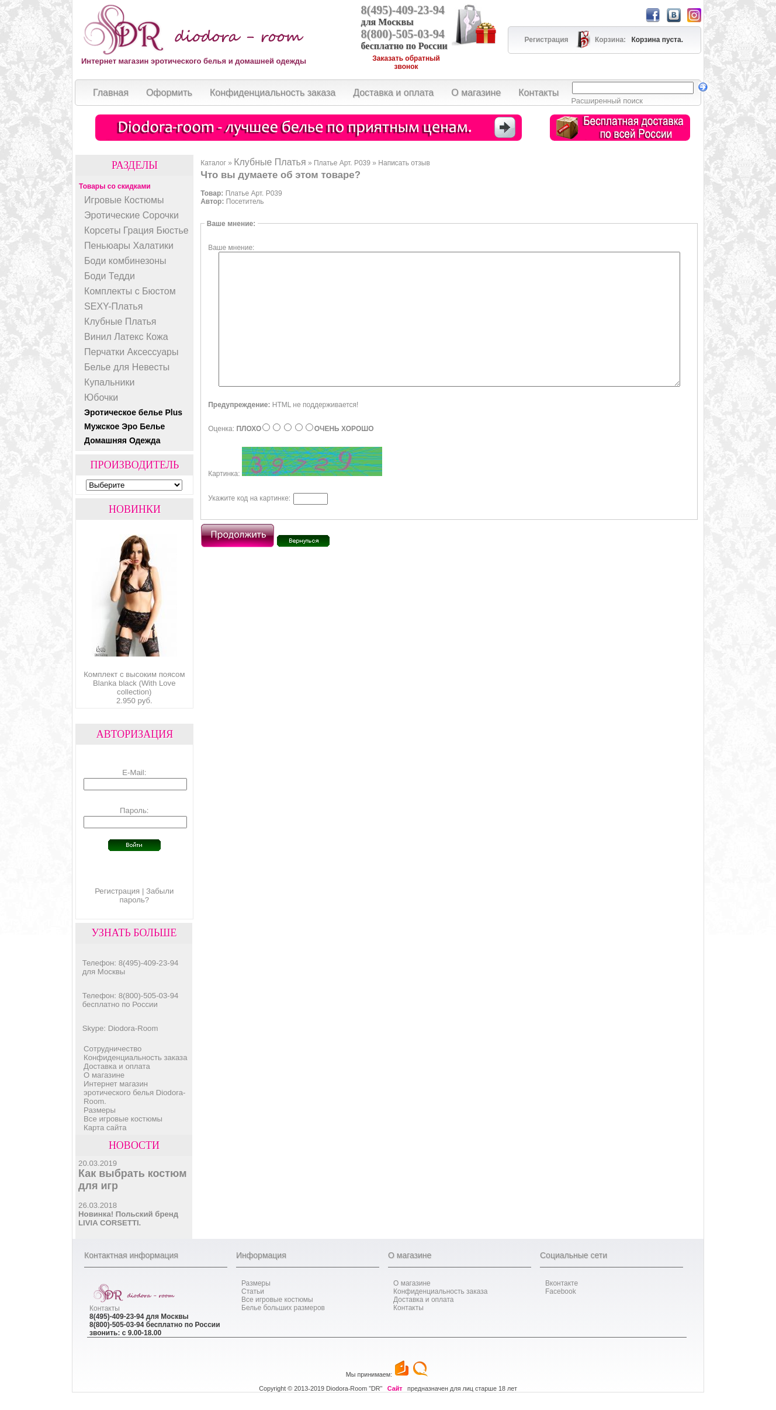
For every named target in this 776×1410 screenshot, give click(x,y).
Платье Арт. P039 (342, 163)
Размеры (100, 1110)
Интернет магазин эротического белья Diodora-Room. (134, 1092)
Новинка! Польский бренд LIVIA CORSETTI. (128, 1218)
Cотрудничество (112, 1048)
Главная (111, 93)
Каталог (213, 163)
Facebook (560, 1291)
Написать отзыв (403, 163)
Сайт (395, 1388)
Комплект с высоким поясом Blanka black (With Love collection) (134, 683)
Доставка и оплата (117, 1066)
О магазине (104, 1075)
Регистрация (117, 891)
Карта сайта (105, 1127)
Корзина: (611, 40)
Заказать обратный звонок (406, 62)
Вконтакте (561, 1283)
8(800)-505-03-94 (403, 33)
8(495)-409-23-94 (403, 10)
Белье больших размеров (283, 1308)
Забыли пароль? (146, 895)
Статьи (252, 1291)
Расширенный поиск (607, 100)
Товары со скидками (115, 186)
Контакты (104, 1308)
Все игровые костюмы (123, 1118)
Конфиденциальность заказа (135, 1057)
